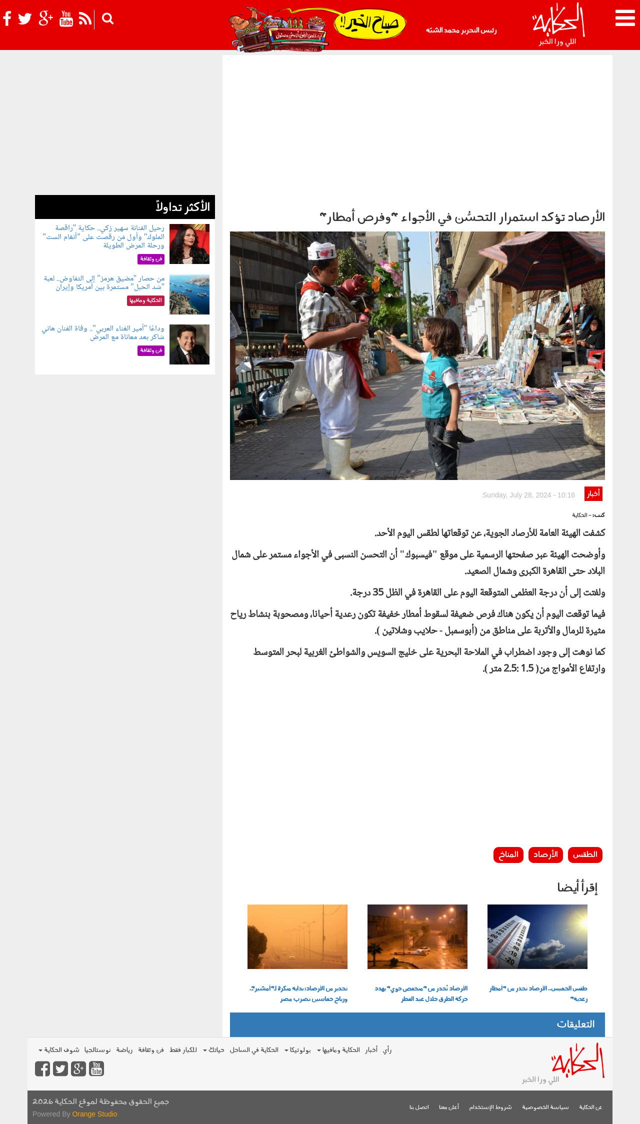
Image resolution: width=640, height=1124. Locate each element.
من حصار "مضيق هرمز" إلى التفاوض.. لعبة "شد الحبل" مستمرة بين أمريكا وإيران (104, 283)
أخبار (593, 494)
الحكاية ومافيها (338, 1050)
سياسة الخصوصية (545, 1108)
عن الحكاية (590, 1108)
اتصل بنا (419, 1108)
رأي (387, 1050)
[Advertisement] (417, 130)
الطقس (585, 855)
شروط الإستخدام (490, 1108)
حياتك (213, 1050)
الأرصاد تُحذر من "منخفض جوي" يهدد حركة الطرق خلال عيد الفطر (421, 994)
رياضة (124, 1050)
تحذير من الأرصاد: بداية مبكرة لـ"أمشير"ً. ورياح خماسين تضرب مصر (299, 994)
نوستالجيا (97, 1050)
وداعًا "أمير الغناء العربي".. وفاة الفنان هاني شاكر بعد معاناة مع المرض (103, 333)
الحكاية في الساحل (254, 1050)
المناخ (508, 855)
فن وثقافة (151, 1050)
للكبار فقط (183, 1050)
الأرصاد (546, 855)
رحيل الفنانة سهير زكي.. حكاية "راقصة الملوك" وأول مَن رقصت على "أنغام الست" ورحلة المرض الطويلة (104, 237)
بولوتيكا (297, 1050)
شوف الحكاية (59, 1050)
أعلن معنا (449, 1108)
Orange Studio (94, 1114)
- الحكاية (582, 516)
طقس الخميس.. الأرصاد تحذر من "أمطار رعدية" (538, 994)
